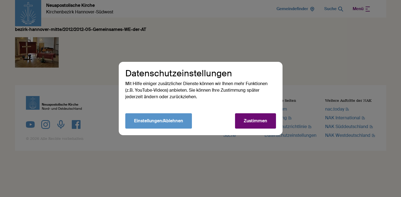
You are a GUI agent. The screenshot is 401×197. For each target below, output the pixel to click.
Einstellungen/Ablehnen (158, 121)
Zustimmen (255, 121)
